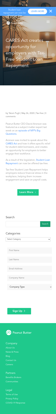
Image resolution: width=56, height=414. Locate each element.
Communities (12, 382)
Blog (8, 356)
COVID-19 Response (15, 403)
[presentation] (30, 299)
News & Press (12, 352)
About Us (10, 348)
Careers (9, 365)
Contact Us (11, 360)
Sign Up (17, 311)
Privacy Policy (12, 399)
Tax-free (39, 113)
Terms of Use (12, 394)
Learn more (37, 11)
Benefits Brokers (13, 377)
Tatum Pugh (14, 113)
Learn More (26, 192)
